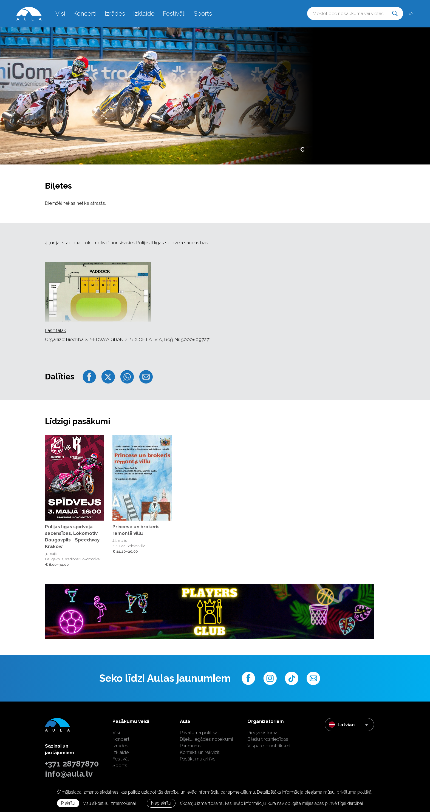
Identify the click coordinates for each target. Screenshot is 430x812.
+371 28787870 (72, 763)
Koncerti (85, 13)
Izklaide (144, 13)
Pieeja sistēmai (262, 732)
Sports (203, 13)
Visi (60, 13)
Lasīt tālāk (55, 330)
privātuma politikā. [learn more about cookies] (354, 792)
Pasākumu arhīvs (198, 759)
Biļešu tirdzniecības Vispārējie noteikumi (268, 742)
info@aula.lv (69, 774)
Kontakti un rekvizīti (200, 752)
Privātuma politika (198, 732)
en (411, 13)
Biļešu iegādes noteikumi (206, 739)
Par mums (190, 745)
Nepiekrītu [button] (161, 803)
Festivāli (174, 13)
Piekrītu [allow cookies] (68, 803)
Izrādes (115, 13)
